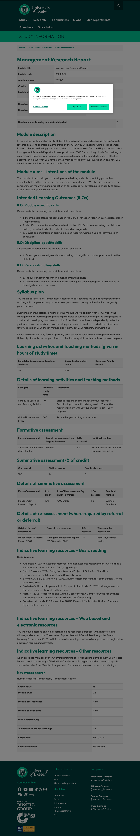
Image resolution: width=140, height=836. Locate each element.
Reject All (77, 107)
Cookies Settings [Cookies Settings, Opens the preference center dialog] (40, 107)
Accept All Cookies (99, 107)
